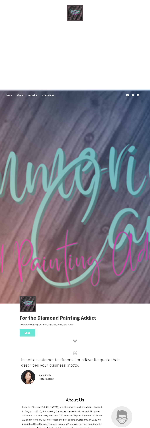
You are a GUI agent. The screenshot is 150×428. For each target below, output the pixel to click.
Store (9, 95)
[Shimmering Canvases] (75, 13)
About (20, 95)
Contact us (48, 95)
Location (33, 95)
